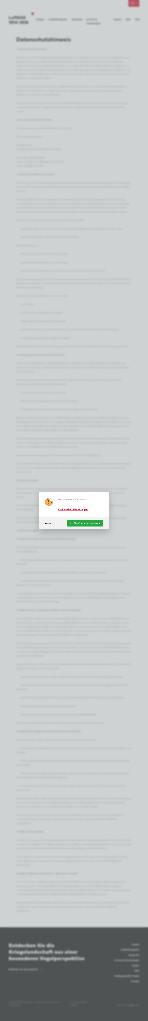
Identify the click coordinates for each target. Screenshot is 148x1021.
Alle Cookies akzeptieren (85, 523)
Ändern (49, 523)
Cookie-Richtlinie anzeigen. (73, 509)
